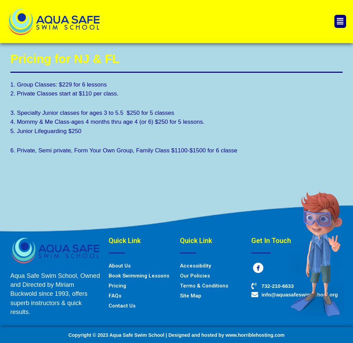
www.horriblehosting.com (254, 335)
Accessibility (195, 266)
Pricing (117, 286)
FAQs (115, 296)
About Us (120, 266)
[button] (340, 21)
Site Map (190, 296)
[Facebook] (258, 268)
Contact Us (122, 306)
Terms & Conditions (204, 286)
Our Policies (195, 276)
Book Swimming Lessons (139, 276)
